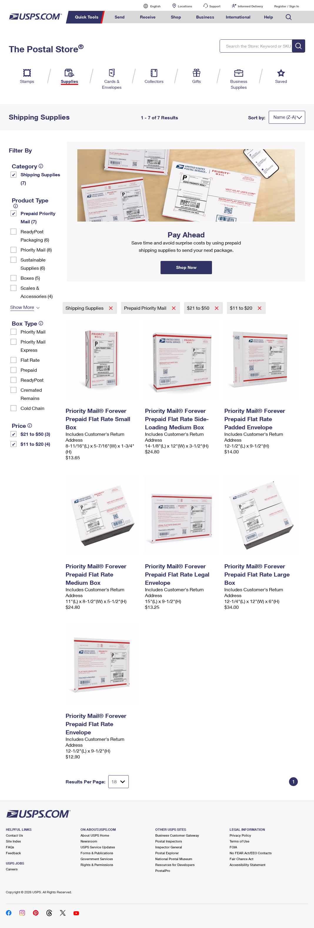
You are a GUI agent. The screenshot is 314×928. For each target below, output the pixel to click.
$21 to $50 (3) (35, 434)
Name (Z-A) (284, 117)
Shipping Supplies (85, 308)
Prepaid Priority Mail (146, 308)
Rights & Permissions (97, 865)
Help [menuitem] (268, 16)
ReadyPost (32, 380)
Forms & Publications (97, 853)
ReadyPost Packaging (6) (35, 235)
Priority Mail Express (33, 346)
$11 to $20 (241, 308)
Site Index (13, 841)
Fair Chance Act (241, 859)
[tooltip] (41, 166)
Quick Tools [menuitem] (86, 16)
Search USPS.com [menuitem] (288, 17)
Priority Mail (33, 331)
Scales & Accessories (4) (37, 292)
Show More (22, 307)
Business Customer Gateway (177, 835)
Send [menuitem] (120, 16)
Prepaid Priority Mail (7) (38, 217)
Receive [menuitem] (148, 16)
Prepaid (29, 370)
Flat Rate (30, 360)
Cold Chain (32, 408)
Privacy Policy (240, 835)
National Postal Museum (173, 859)
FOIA (233, 847)
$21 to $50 (199, 308)
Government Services (97, 859)
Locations (185, 6)
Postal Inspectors (168, 841)
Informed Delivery (250, 6)
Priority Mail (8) (36, 249)
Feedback (13, 853)
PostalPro (162, 870)
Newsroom (89, 841)
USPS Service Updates (98, 847)
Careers (12, 869)
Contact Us (14, 835)
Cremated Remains (31, 394)
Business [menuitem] (205, 16)
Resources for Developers (175, 865)
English (149, 6)
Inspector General (168, 847)
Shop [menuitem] (176, 16)
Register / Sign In (286, 6)
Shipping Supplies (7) (40, 178)
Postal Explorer (167, 853)
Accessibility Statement (247, 865)
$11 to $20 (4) (35, 444)
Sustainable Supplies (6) (33, 264)
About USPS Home (95, 835)
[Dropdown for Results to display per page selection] (118, 781)
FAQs (10, 847)
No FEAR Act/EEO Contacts (251, 853)
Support (215, 6)
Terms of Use (239, 841)
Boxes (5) (30, 278)
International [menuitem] (238, 16)
